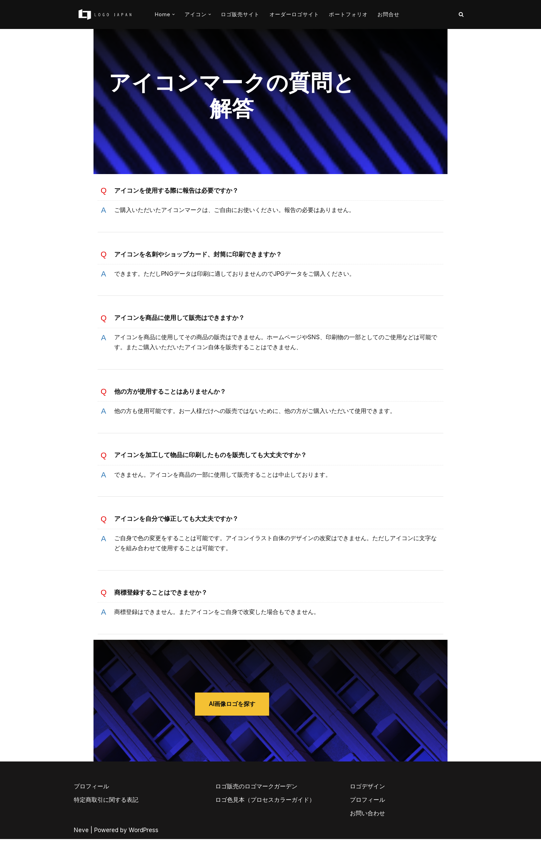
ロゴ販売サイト (240, 14)
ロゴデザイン (367, 794)
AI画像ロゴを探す (270, 704)
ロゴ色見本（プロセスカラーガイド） (265, 808)
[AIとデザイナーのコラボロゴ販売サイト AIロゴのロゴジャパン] (105, 14)
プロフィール (91, 794)
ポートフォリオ (348, 14)
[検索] (461, 14)
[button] (173, 14)
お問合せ (388, 14)
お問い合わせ (367, 821)
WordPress (143, 838)
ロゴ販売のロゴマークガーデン (256, 794)
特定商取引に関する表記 (106, 808)
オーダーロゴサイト (294, 14)
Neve (81, 838)
